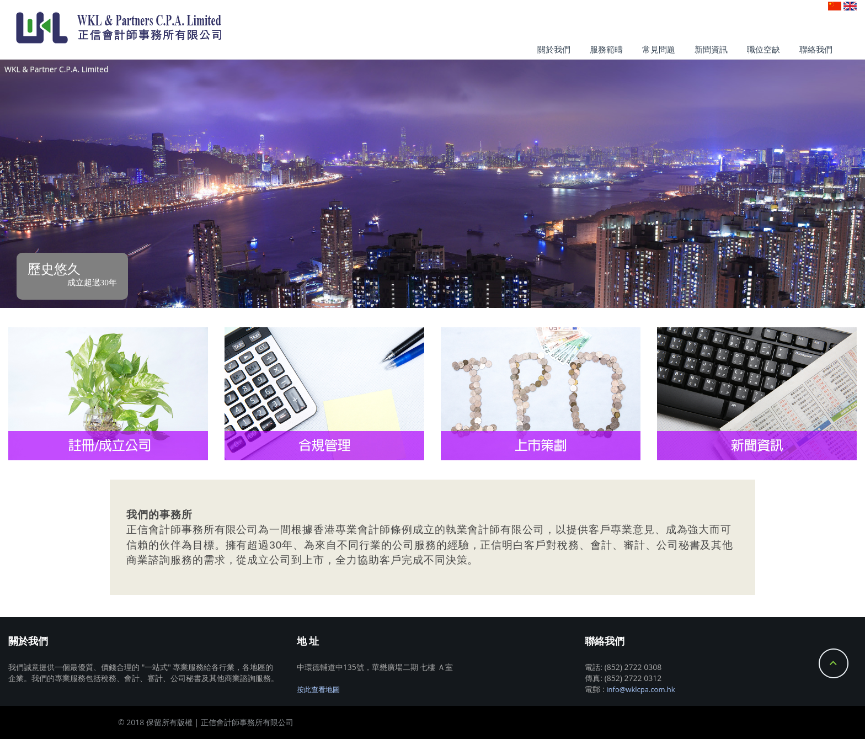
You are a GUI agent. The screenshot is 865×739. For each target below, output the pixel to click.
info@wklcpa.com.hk (640, 689)
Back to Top (833, 663)
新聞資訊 (711, 49)
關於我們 (553, 49)
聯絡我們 (815, 49)
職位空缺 (763, 49)
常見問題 (658, 49)
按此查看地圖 (318, 689)
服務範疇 (606, 49)
